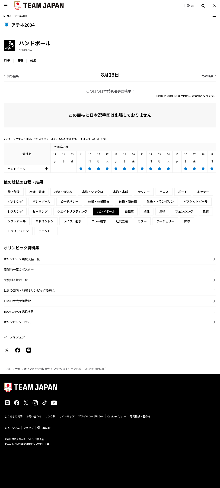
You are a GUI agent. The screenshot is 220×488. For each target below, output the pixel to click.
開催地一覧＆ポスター (19, 269)
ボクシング (15, 201)
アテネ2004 (60, 369)
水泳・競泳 (37, 191)
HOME (7, 369)
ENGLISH (47, 427)
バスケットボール (196, 201)
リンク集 (50, 416)
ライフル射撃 (72, 221)
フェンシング (184, 211)
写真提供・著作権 (140, 416)
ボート (182, 191)
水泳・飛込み (63, 191)
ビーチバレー (69, 201)
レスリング (15, 211)
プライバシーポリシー (91, 416)
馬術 (162, 211)
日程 (20, 60)
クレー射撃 (98, 221)
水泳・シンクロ (92, 191)
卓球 (146, 211)
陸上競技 (14, 191)
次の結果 (207, 76)
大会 (17, 369)
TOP (7, 60)
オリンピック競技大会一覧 (22, 259)
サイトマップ (66, 416)
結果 (33, 60)
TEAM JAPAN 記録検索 (19, 311)
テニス (164, 191)
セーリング (40, 211)
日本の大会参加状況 (17, 301)
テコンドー (46, 231)
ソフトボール (17, 221)
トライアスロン (18, 231)
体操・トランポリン (160, 201)
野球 (187, 221)
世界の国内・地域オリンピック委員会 (29, 290)
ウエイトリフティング (72, 211)
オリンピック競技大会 (37, 369)
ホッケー (203, 191)
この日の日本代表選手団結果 (108, 90)
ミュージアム (12, 427)
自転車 (129, 211)
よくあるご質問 (13, 416)
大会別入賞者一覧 (16, 280)
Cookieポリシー (116, 416)
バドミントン (44, 221)
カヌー (142, 221)
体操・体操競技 (98, 201)
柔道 (206, 211)
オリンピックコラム (17, 322)
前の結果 (13, 76)
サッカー (144, 191)
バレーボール (41, 201)
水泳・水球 (120, 191)
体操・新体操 (128, 201)
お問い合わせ (33, 416)
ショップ (28, 427)
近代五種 (122, 221)
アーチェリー (165, 221)
